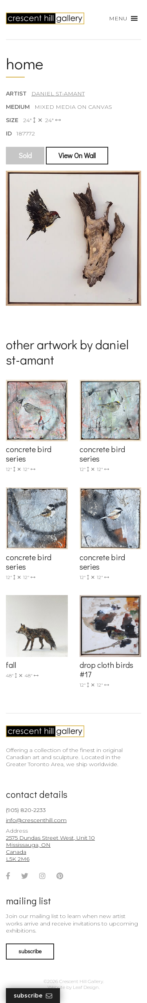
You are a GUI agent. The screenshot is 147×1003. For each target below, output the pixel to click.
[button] (118, 18)
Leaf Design (86, 987)
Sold (25, 155)
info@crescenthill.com (36, 820)
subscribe (30, 951)
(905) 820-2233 (26, 810)
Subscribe (33, 995)
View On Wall (77, 155)
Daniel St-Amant (58, 93)
